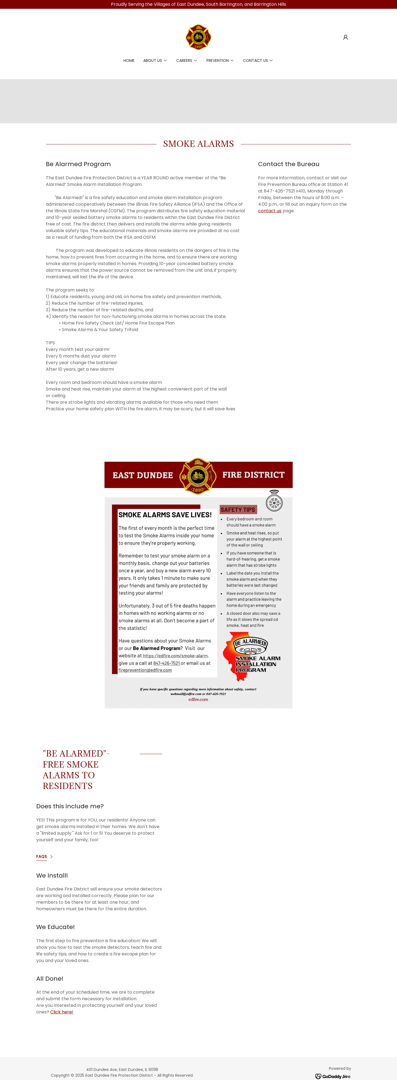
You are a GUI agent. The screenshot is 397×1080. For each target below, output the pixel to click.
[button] (345, 37)
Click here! (61, 1012)
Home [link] (129, 60)
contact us (269, 211)
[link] (198, 37)
